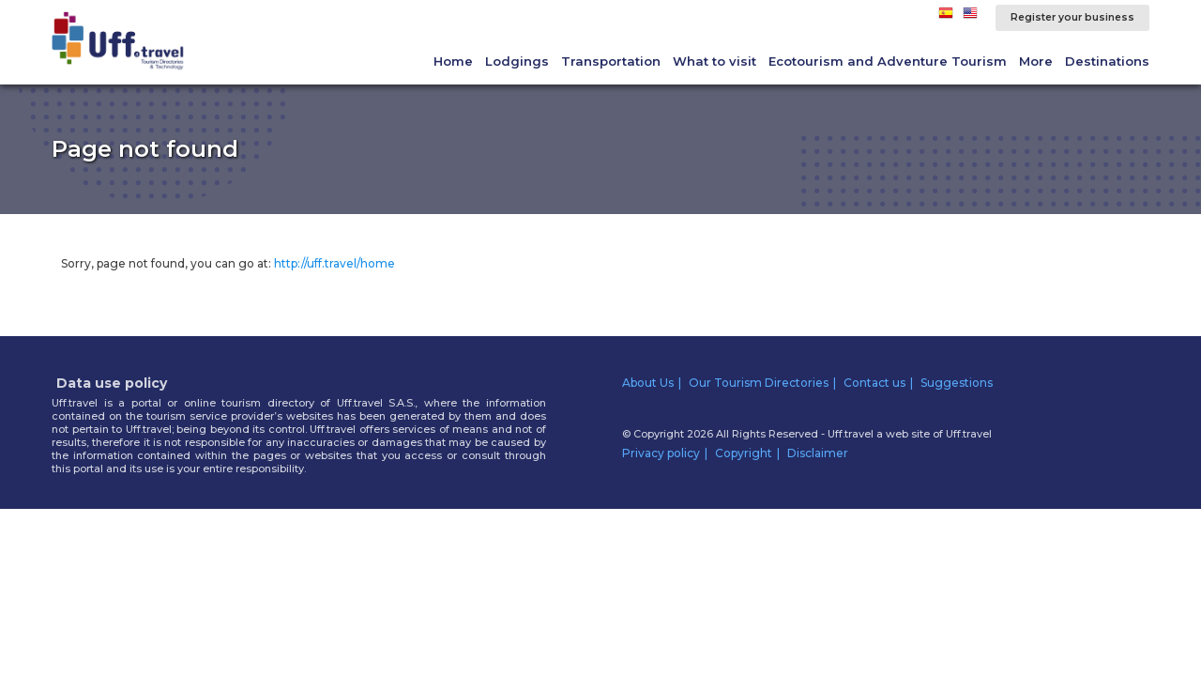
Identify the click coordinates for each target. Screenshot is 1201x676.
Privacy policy (661, 453)
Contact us (874, 383)
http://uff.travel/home (334, 263)
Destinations (1107, 61)
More (1036, 61)
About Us (648, 383)
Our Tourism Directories (759, 383)
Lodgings (517, 61)
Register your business (1072, 17)
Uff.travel (969, 433)
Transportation (611, 61)
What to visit (714, 61)
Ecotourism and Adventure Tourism (887, 61)
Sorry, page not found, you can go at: (228, 263)
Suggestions (956, 383)
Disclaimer (817, 453)
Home (453, 61)
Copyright (743, 453)
